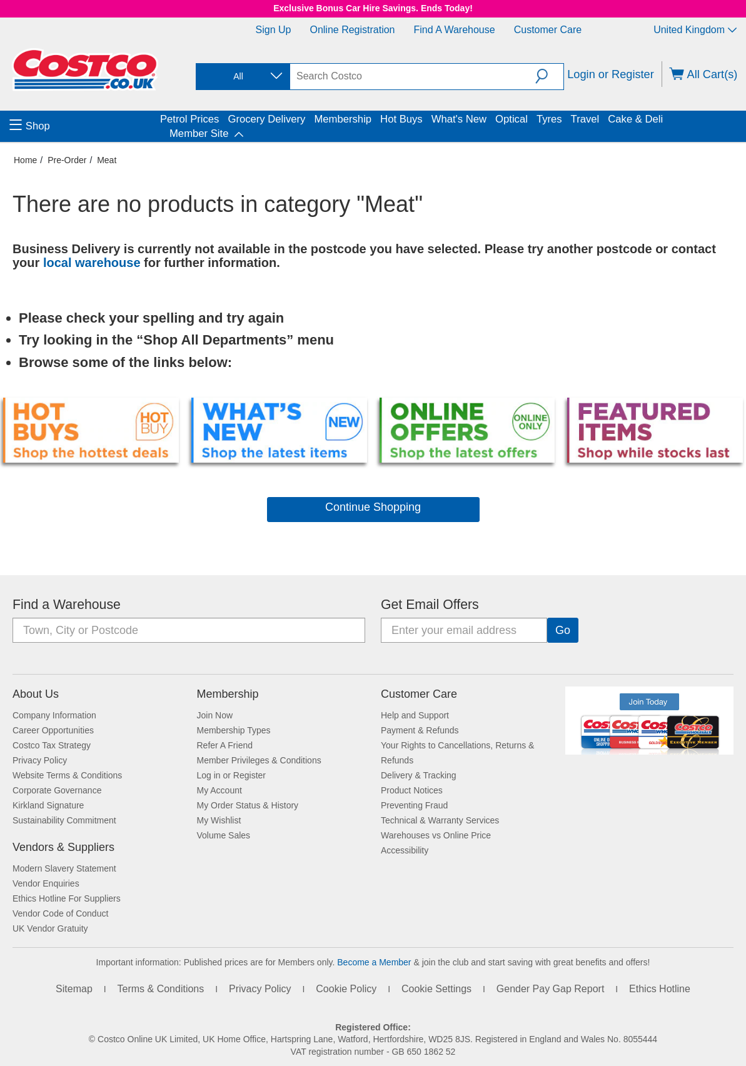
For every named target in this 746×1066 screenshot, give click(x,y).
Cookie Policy (346, 988)
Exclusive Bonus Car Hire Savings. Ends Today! (373, 8)
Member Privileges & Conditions (259, 760)
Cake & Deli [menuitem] (635, 119)
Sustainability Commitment (64, 820)
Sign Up (273, 29)
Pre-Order (67, 160)
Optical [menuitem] (511, 119)
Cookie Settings (436, 988)
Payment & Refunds (420, 730)
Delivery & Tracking (418, 775)
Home (25, 160)
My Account (219, 790)
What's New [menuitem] (458, 119)
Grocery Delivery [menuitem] (266, 119)
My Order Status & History (248, 805)
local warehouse (93, 262)
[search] (412, 76)
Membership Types (234, 730)
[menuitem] (83, 126)
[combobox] (242, 76)
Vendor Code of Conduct (60, 913)
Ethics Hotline (659, 988)
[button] (549, 76)
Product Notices (412, 790)
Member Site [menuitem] (198, 133)
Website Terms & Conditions (67, 775)
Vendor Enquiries (46, 883)
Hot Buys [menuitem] (401, 119)
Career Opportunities (53, 730)
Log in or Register (231, 775)
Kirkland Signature (48, 805)
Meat (106, 160)
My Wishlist (219, 820)
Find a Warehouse (454, 29)
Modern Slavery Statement (64, 868)
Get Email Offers (430, 604)
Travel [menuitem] (585, 119)
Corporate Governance (57, 790)
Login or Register (610, 74)
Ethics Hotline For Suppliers (67, 898)
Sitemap (74, 988)
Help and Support (415, 715)
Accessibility (404, 850)
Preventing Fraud (414, 805)
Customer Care (548, 29)
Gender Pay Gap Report (550, 988)
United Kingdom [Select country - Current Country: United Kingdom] (695, 29)
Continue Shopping (373, 507)
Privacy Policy (40, 760)
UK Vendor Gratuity (50, 928)
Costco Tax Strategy (52, 745)
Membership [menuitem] (342, 119)
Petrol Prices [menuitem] (189, 119)
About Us (36, 694)
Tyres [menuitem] (549, 119)
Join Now (215, 715)
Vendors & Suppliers (63, 847)
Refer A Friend (225, 745)
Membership (228, 694)
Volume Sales (224, 835)
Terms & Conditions (161, 988)
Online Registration (352, 29)
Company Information (54, 715)
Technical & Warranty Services (440, 820)
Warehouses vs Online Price (436, 835)
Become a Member (374, 962)
